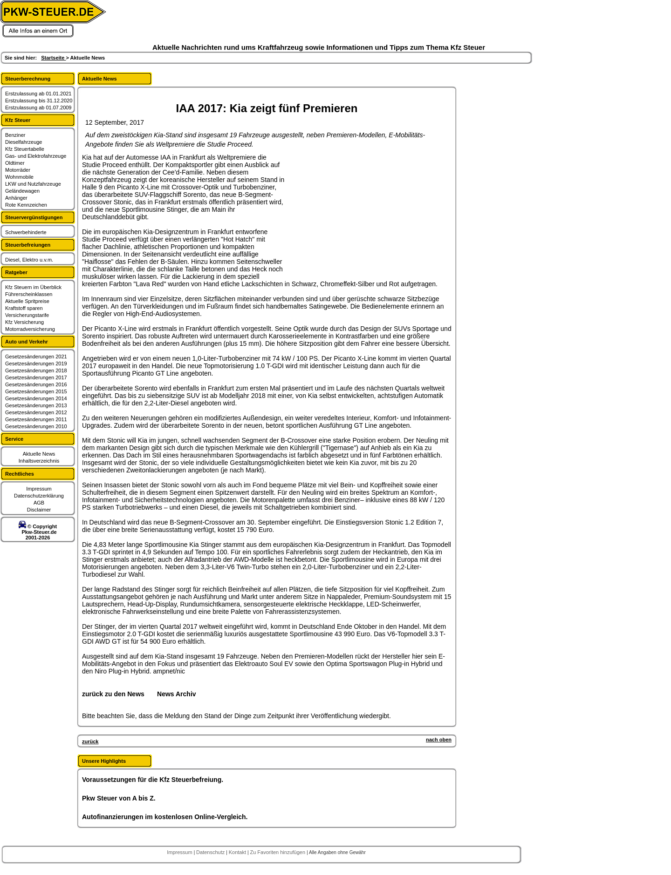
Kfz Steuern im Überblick (33, 287)
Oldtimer (15, 163)
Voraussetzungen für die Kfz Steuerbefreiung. (152, 779)
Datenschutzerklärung (39, 495)
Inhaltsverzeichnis (39, 461)
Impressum (38, 488)
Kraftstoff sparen (24, 308)
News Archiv (176, 694)
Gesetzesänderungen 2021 (36, 356)
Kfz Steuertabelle (24, 149)
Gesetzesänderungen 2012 (36, 412)
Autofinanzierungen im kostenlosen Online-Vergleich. (165, 817)
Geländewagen (22, 191)
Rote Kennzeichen (26, 205)
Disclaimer (39, 509)
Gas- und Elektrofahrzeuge (35, 156)
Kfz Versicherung (24, 322)
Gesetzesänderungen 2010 (36, 426)
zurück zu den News (113, 694)
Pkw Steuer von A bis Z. (119, 798)
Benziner (15, 135)
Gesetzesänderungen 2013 (36, 405)
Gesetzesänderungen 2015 (36, 391)
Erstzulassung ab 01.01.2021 (38, 93)
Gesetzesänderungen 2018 (36, 370)
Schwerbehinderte (26, 232)
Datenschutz (211, 852)
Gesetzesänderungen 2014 (36, 398)
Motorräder (17, 170)
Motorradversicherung (30, 329)
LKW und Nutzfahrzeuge (33, 184)
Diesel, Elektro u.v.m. (29, 259)
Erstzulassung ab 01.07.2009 (38, 107)
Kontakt (238, 852)
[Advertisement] (357, 212)
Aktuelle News (39, 454)
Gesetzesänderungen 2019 (36, 363)
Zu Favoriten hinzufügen (278, 852)
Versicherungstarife (27, 315)
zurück (90, 741)
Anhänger (16, 198)
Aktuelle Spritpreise (27, 301)
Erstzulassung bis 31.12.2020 (38, 100)
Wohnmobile (19, 177)
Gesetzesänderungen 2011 (36, 419)
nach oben (439, 739)
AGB (39, 502)
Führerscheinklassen (29, 294)
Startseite (53, 58)
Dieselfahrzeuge (23, 142)
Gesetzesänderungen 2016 (36, 384)
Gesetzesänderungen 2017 (36, 377)
